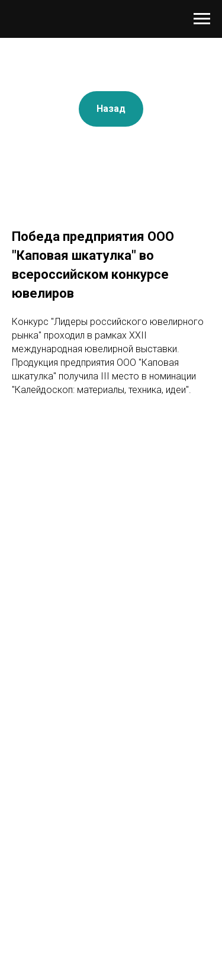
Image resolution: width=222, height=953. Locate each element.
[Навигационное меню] (202, 19)
